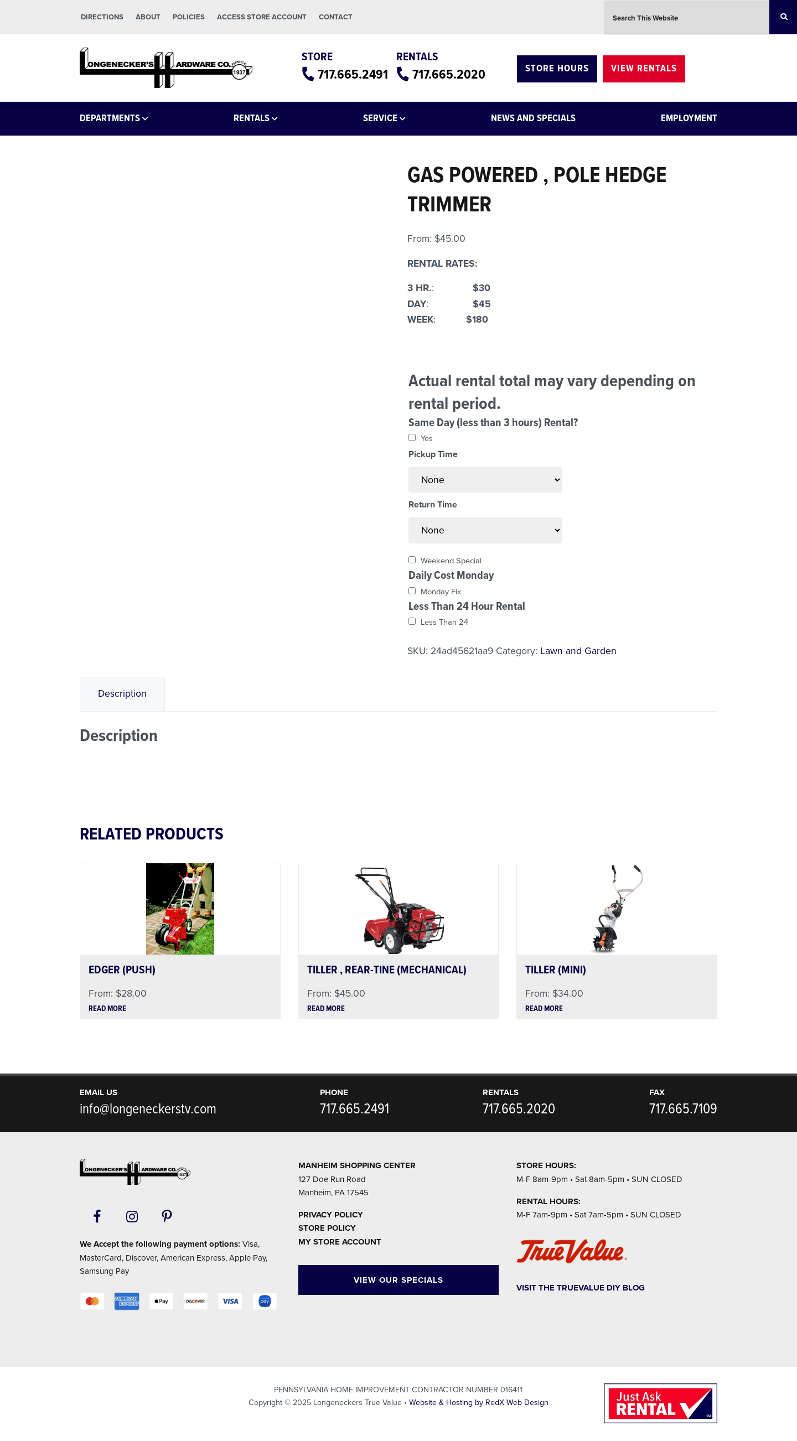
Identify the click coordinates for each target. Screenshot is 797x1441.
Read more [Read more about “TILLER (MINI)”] (544, 1009)
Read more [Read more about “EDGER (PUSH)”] (107, 1009)
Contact (336, 17)
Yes (427, 438)
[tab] (122, 694)
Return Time (432, 504)
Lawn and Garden (578, 651)
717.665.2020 (448, 75)
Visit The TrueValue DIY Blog (580, 1288)
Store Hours (557, 69)
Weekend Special (451, 561)
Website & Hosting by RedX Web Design (478, 1402)
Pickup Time (433, 454)
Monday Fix (441, 592)
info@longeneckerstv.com (148, 1109)
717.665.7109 (683, 1109)
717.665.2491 (353, 75)
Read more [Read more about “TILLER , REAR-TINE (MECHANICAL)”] (326, 1009)
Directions (102, 17)
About (148, 17)
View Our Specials (398, 1280)
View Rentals (644, 69)
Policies (189, 17)
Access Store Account (262, 17)
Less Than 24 (444, 622)
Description (122, 693)
